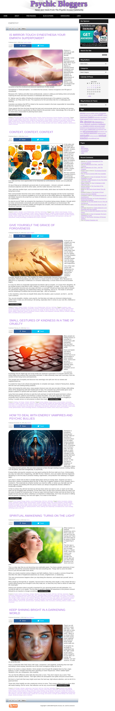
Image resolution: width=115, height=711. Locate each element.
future (28, 596)
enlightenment (20, 596)
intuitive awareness (26, 121)
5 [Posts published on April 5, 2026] (99, 85)
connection (63, 595)
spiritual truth (22, 600)
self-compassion (49, 311)
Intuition (35, 117)
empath (10, 120)
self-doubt (56, 311)
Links (79, 16)
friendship (36, 214)
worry (57, 407)
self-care (38, 123)
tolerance (34, 407)
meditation (102, 124)
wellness (64, 600)
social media (71, 406)
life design (40, 310)
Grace (82, 217)
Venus (27, 328)
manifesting (94, 124)
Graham (26, 136)
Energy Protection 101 (91, 220)
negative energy (63, 310)
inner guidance (64, 596)
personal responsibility (34, 216)
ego (10, 596)
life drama (67, 214)
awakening (18, 595)
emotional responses (44, 213)
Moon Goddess (30, 617)
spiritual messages (94, 135)
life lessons (53, 310)
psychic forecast (90, 128)
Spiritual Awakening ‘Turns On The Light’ (42, 515)
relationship (44, 216)
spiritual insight (67, 599)
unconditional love (31, 217)
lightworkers (36, 692)
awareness (24, 595)
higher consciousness (46, 596)
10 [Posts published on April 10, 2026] (95, 87)
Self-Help (37, 212)
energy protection (69, 213)
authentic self (63, 688)
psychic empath (63, 121)
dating (21, 502)
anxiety (41, 402)
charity (50, 402)
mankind (69, 404)
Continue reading (15, 114)
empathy (15, 120)
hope (66, 403)
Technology (66, 117)
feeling (68, 120)
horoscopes (97, 117)
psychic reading (84, 129)
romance (37, 311)
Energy (23, 501)
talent (10, 312)
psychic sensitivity (26, 123)
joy (52, 214)
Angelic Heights (27, 42)
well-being (11, 508)
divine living (62, 689)
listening (11, 216)
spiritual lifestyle (61, 693)
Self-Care (48, 307)
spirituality (37, 600)
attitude (57, 212)
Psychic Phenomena (47, 117)
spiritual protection (31, 506)
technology (23, 217)
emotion (59, 119)
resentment (31, 311)
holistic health (55, 596)
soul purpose (48, 599)
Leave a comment (13, 124)
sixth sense (54, 123)
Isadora (29, 422)
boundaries (11, 119)
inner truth (14, 692)
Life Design (31, 307)
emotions (37, 308)
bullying (46, 402)
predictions (83, 128)
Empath (30, 117)
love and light (43, 692)
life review (49, 598)
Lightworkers (28, 688)
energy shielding (13, 214)
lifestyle (72, 214)
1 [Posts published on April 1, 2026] (91, 85)
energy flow (33, 120)
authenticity (11, 595)
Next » (23, 28)
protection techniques (14, 505)
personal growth (65, 598)
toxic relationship (50, 506)
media (15, 216)
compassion (41, 119)
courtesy (27, 403)
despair (25, 502)
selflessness (53, 406)
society (17, 217)
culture (36, 213)
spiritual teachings (13, 600)
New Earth (48, 594)
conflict (32, 213)
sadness (42, 311)
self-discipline (38, 406)
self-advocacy (71, 692)
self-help (66, 216)
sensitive (48, 123)
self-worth (19, 693)
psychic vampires (52, 505)
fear (53, 403)
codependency (33, 119)
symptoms (65, 123)
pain (36, 121)
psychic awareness (54, 121)
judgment (56, 214)
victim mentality (69, 506)
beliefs (29, 595)
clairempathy (18, 119)
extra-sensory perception (59, 120)
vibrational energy (17, 695)
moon (81, 126)
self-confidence (12, 693)
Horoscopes (65, 16)
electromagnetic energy (51, 119)
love (57, 310)
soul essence (48, 693)
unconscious (52, 600)
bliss (33, 595)
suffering (60, 123)
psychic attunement (43, 121)
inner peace (22, 310)
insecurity (25, 404)
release (26, 311)
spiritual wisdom (17, 407)
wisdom (49, 407)
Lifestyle (21, 212)
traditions (43, 600)
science (33, 123)
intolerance (31, 404)
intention (91, 119)
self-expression (60, 216)
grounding (33, 596)
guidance (105, 115)
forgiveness (48, 308)
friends (32, 214)
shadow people (27, 693)
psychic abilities (13, 311)
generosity (57, 403)
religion (15, 599)
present (72, 598)
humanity (70, 403)
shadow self (34, 693)
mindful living (20, 216)
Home (5, 16)
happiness (48, 214)
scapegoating (63, 692)
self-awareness (51, 216)
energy (20, 120)
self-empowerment (90, 131)
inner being (68, 691)
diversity (45, 403)
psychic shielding (42, 505)
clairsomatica (25, 119)
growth (38, 596)
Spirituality (65, 594)
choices (70, 212)
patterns (71, 504)
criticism (32, 403)
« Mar (89, 96)
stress (23, 407)
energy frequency (21, 691)
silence (58, 406)
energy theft (12, 504)
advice (59, 501)
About (17, 16)
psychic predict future (99, 128)
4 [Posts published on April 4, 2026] (97, 85)
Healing (20, 307)
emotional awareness (67, 119)
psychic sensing (17, 123)
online (26, 216)
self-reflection (45, 406)
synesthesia (72, 123)
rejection (57, 692)
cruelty (36, 403)
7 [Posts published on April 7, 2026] (89, 87)
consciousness (70, 595)
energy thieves (19, 504)
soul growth (42, 599)
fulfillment (42, 214)
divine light (55, 689)
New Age (42, 594)
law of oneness (30, 598)
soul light (54, 693)
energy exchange (59, 213)
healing (63, 308)
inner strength (18, 404)
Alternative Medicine (19, 117)
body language (63, 212)
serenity (36, 599)
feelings (73, 120)
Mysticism (37, 594)
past (72, 310)
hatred (62, 403)
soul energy (41, 693)
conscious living (19, 689)
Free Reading (31, 16)
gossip (59, 691)
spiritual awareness (58, 599)
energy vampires (28, 504)
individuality (16, 310)
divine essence (48, 689)
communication (12, 213)
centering (40, 595)
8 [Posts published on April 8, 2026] (91, 87)
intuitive (28, 310)
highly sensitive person (14, 121)
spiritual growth (101, 133)
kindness (61, 214)
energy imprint (40, 120)
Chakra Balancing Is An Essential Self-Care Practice (94, 208)
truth (47, 600)
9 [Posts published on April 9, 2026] (93, 87)
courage (22, 403)
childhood (17, 308)
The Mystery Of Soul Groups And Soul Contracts (92, 193)
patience (14, 406)
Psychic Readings (58, 117)
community (20, 213)
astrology (83, 113)
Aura (26, 117)
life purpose (44, 598)
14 (19, 28)
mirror (33, 121)
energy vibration (48, 120)
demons (41, 689)
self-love (62, 311)
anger (52, 212)
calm (36, 595)
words (53, 407)
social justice (64, 406)
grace (53, 308)
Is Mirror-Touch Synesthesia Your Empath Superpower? (37, 36)
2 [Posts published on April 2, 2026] (93, 85)
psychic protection (33, 505)
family (28, 214)
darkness (36, 689)
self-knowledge (21, 599)
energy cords (25, 120)
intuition (49, 504)
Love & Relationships (28, 212)
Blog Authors (48, 16)
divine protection (32, 502)
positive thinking (21, 406)
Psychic (39, 117)
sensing (43, 123)
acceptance (64, 307)
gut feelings (44, 504)
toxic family (69, 693)
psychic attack (24, 505)
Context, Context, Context (31, 132)
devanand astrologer (87, 198)
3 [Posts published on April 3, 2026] (95, 85)
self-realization (29, 599)
